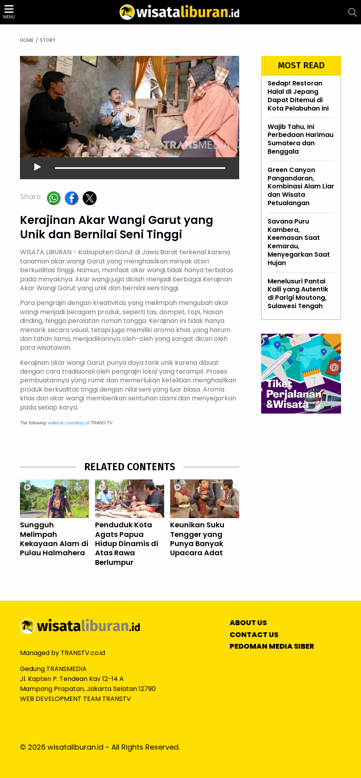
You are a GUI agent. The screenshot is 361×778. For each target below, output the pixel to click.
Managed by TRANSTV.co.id (62, 652)
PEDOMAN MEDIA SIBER (272, 646)
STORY (48, 40)
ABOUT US (248, 622)
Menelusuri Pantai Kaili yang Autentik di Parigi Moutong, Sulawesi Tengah (298, 294)
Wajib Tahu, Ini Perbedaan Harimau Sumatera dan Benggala (300, 139)
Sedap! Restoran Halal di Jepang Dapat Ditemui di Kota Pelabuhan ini (298, 96)
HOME (27, 40)
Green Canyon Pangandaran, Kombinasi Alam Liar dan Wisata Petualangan (301, 186)
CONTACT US (254, 634)
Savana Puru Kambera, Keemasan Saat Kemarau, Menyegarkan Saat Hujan (299, 242)
